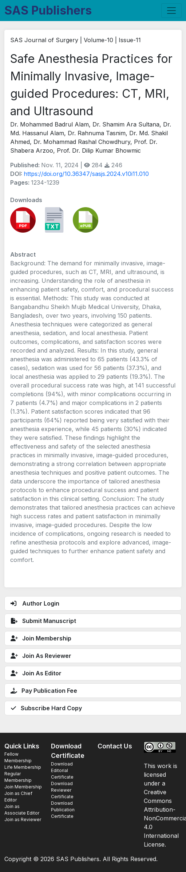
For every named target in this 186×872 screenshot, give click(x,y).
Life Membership (22, 767)
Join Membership (23, 786)
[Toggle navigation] (171, 10)
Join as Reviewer (22, 819)
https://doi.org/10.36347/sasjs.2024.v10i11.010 (86, 173)
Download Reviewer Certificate (62, 790)
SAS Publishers (48, 10)
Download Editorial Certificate (62, 770)
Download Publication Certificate (63, 809)
